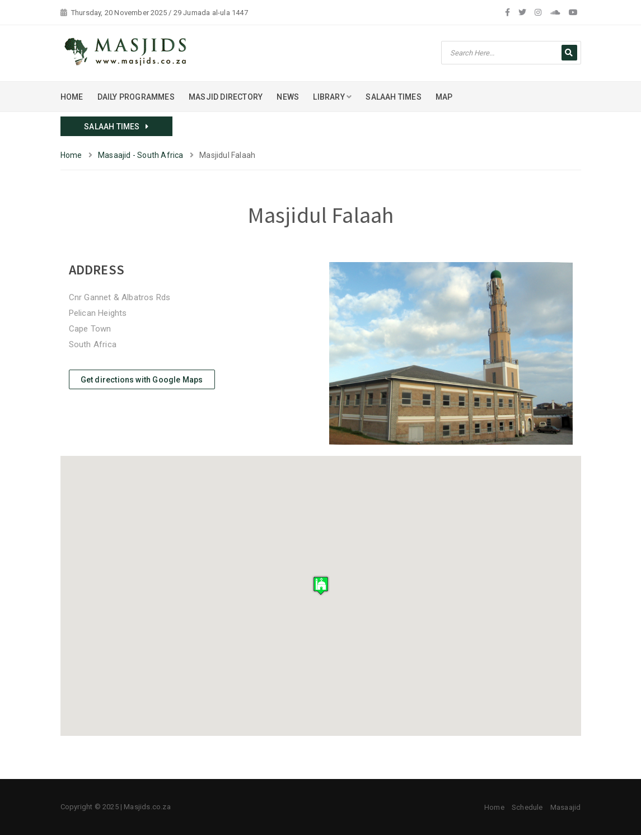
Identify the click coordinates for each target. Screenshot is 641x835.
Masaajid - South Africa (141, 155)
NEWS (288, 96)
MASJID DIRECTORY (226, 96)
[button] (321, 585)
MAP (444, 96)
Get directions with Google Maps (142, 379)
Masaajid (565, 807)
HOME (71, 96)
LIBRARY (332, 96)
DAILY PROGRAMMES (136, 96)
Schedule (527, 807)
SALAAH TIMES (393, 96)
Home (71, 155)
